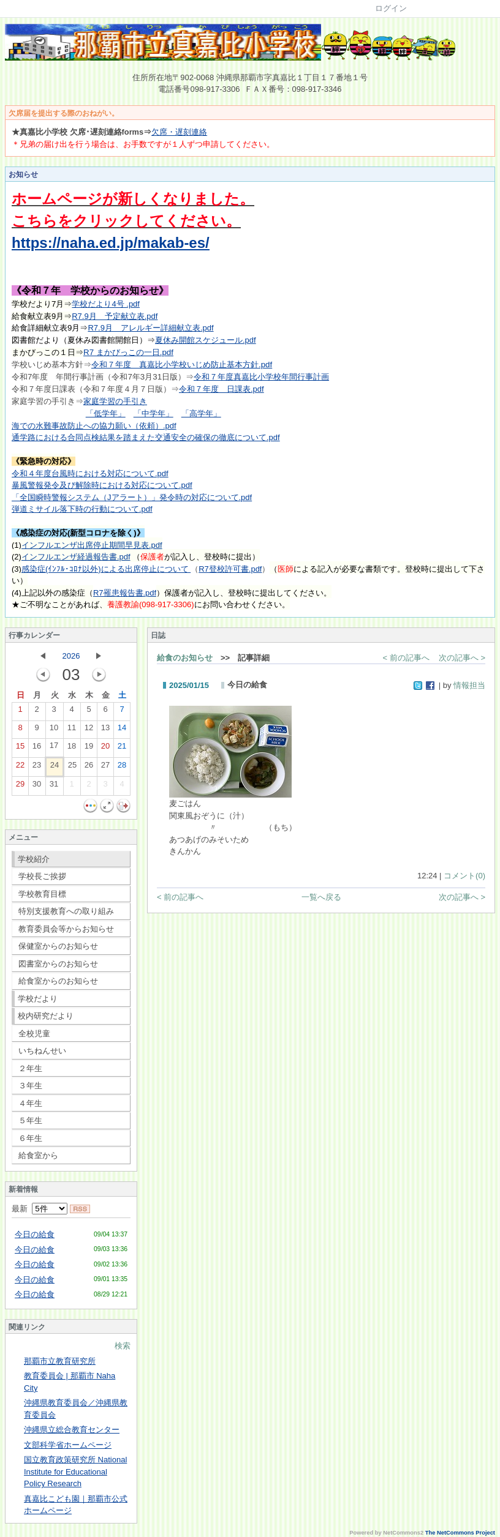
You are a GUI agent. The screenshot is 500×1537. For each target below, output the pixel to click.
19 (89, 748)
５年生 (30, 1120)
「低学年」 (106, 413)
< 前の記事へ (406, 657)
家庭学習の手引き (115, 401)
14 (122, 730)
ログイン (391, 8)
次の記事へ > (462, 657)
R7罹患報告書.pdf (124, 592)
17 (54, 748)
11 (71, 730)
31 (54, 786)
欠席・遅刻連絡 (179, 131)
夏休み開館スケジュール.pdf (205, 340)
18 (71, 748)
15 (20, 748)
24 (54, 767)
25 (72, 767)
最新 (39, 1208)
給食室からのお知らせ (58, 980)
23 (36, 767)
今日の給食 (35, 1234)
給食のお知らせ (185, 657)
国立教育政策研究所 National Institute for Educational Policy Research (75, 1471)
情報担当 (469, 685)
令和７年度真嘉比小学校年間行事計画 (261, 376)
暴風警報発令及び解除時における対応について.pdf (102, 485)
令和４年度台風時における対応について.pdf (90, 473)
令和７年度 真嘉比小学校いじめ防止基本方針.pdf (181, 364)
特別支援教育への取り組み (66, 911)
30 (36, 786)
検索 (123, 1345)
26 (89, 767)
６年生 (30, 1138)
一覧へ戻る (321, 897)
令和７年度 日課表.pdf (221, 389)
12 (89, 730)
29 (20, 786)
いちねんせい (42, 1050)
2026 (71, 655)
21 (122, 748)
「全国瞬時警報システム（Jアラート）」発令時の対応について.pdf (132, 497)
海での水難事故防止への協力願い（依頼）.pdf (94, 425)
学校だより (38, 998)
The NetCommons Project (460, 1533)
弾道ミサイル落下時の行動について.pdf (82, 509)
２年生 (30, 1068)
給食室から (38, 1155)
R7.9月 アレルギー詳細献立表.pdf (150, 327)
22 (20, 767)
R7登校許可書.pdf (230, 569)
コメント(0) (464, 875)
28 (122, 767)
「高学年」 (201, 413)
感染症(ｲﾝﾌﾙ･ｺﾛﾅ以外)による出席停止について (106, 569)
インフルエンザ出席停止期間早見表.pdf (91, 545)
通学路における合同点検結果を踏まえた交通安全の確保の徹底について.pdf (146, 437)
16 (36, 748)
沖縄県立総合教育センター (71, 1429)
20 (105, 748)
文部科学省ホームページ (68, 1444)
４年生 (30, 1103)
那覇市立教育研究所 (60, 1361)
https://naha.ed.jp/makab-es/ (111, 242)
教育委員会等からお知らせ (66, 928)
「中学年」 (153, 413)
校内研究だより (46, 1015)
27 (105, 767)
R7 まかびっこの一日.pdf (128, 352)
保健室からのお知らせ (58, 946)
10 (54, 730)
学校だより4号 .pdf (106, 304)
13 (105, 730)
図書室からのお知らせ (58, 963)
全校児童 (34, 1033)
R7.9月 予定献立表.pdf (114, 316)
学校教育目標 (42, 894)
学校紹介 (34, 859)
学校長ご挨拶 (42, 876)
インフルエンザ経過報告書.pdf (76, 556)
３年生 (30, 1085)
